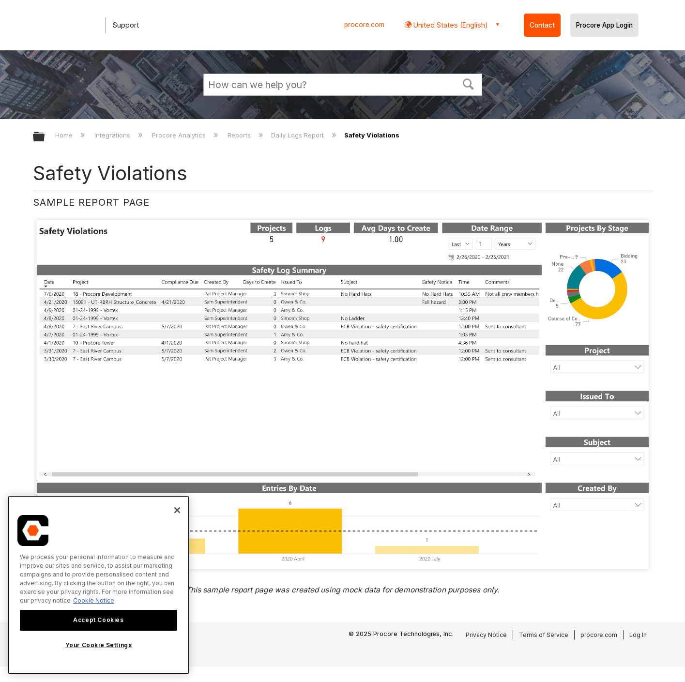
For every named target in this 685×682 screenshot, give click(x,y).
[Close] (177, 510)
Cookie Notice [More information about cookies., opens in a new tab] (93, 600)
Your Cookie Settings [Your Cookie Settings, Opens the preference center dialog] (98, 645)
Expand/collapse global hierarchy (45, 137)
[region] (98, 585)
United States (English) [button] (449, 25)
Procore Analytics (180, 135)
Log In (638, 634)
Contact (542, 25)
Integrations (113, 135)
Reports (240, 135)
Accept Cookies (98, 619)
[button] (468, 83)
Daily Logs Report (298, 135)
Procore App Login (604, 25)
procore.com (364, 25)
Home (65, 135)
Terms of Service (543, 634)
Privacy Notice (486, 634)
